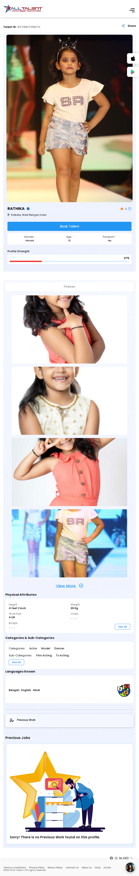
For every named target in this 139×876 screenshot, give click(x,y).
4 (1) (126, 209)
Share (132, 26)
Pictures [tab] (70, 286)
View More (69, 585)
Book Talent (69, 226)
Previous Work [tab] (22, 719)
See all (122, 626)
